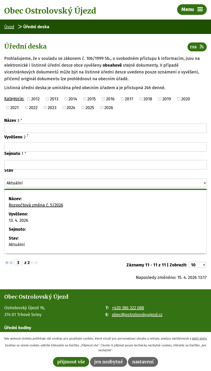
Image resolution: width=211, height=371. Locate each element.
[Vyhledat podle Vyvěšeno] (105, 147)
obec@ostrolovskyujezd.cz (137, 314)
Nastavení (143, 361)
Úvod (9, 26)
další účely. (199, 338)
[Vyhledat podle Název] (105, 128)
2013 (54, 98)
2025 (89, 107)
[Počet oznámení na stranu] (197, 265)
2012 (35, 98)
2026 (108, 107)
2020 (185, 98)
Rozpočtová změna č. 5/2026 (36, 205)
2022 (33, 107)
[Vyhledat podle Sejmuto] (105, 164)
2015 (91, 98)
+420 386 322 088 (128, 307)
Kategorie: (14, 98)
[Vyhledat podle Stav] (105, 183)
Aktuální (17, 244)
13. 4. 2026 (18, 220)
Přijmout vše (71, 361)
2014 (72, 98)
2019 (166, 98)
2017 (129, 98)
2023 (52, 107)
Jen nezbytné (108, 361)
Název (11, 120)
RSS (197, 46)
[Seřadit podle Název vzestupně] (21, 118)
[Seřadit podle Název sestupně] (21, 120)
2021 (14, 107)
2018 (147, 98)
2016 (110, 98)
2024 (71, 107)
